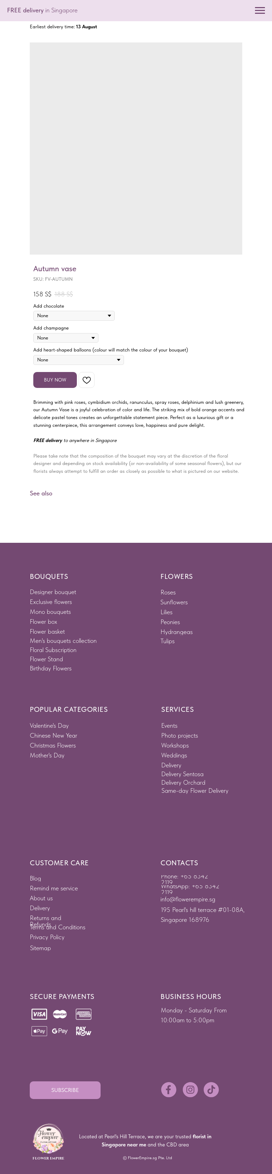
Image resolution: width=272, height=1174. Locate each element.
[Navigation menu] (260, 10)
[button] (65, 1090)
